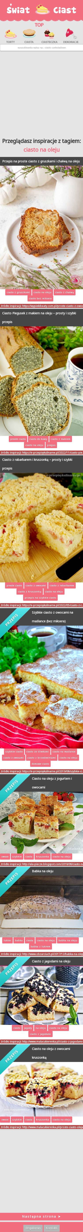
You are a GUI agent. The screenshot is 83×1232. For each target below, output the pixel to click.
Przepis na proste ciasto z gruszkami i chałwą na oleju (41, 161)
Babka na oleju (42, 871)
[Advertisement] (41, 93)
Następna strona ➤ (41, 1216)
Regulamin (33, 1228)
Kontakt (51, 1228)
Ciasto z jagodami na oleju (51, 961)
